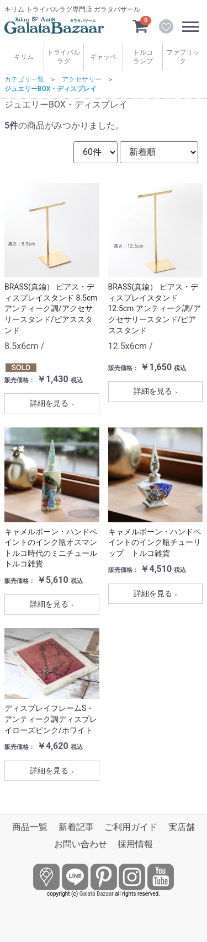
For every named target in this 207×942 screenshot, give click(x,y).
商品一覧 (29, 827)
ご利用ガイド (130, 827)
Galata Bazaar (96, 894)
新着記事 (76, 827)
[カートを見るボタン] (140, 25)
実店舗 (181, 827)
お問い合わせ (80, 844)
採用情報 (135, 844)
